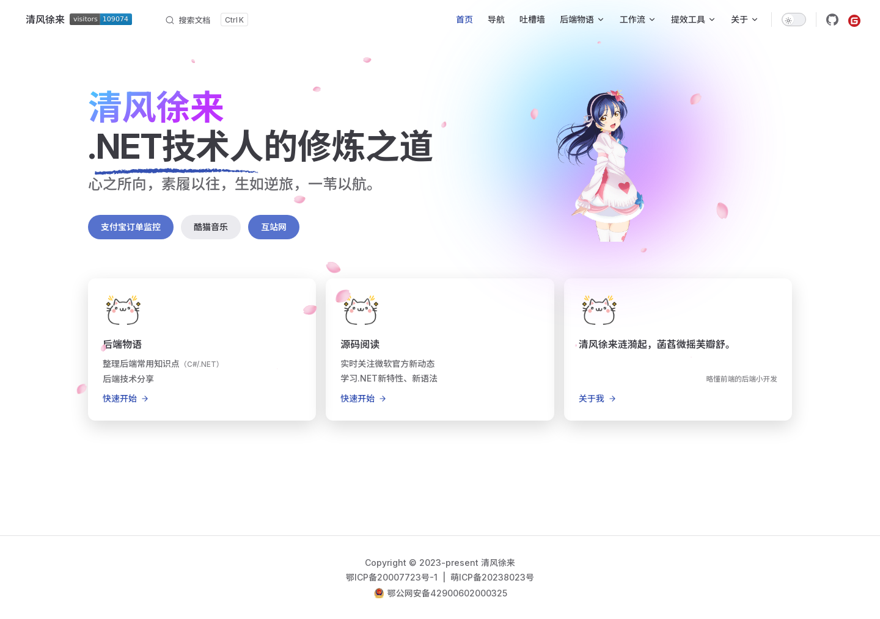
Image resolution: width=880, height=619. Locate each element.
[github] (832, 20)
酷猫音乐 (211, 227)
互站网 (274, 227)
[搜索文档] (206, 19)
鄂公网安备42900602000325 (447, 593)
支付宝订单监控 (131, 227)
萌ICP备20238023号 (492, 577)
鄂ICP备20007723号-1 (393, 577)
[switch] (794, 19)
